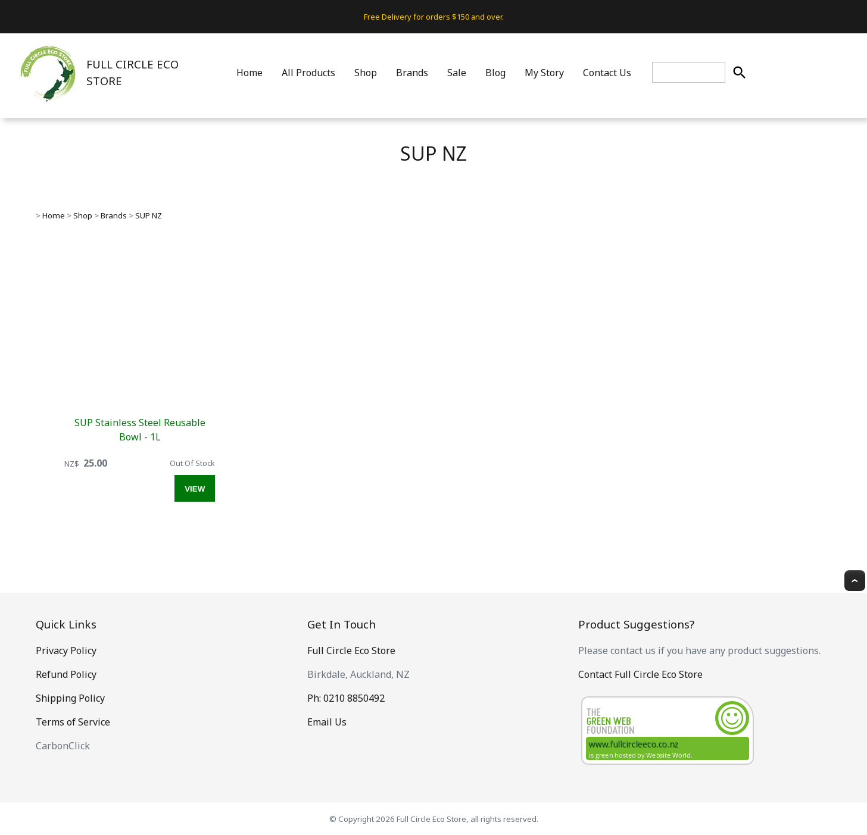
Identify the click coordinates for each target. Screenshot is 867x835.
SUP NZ (148, 215)
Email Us (327, 721)
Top (854, 580)
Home (249, 72)
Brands (412, 72)
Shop (365, 72)
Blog (495, 72)
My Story (544, 72)
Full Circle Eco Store (351, 650)
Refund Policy (66, 674)
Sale (456, 72)
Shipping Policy (70, 698)
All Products (308, 72)
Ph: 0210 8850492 (346, 698)
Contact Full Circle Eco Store (640, 674)
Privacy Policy (66, 650)
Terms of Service (73, 721)
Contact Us (607, 72)
